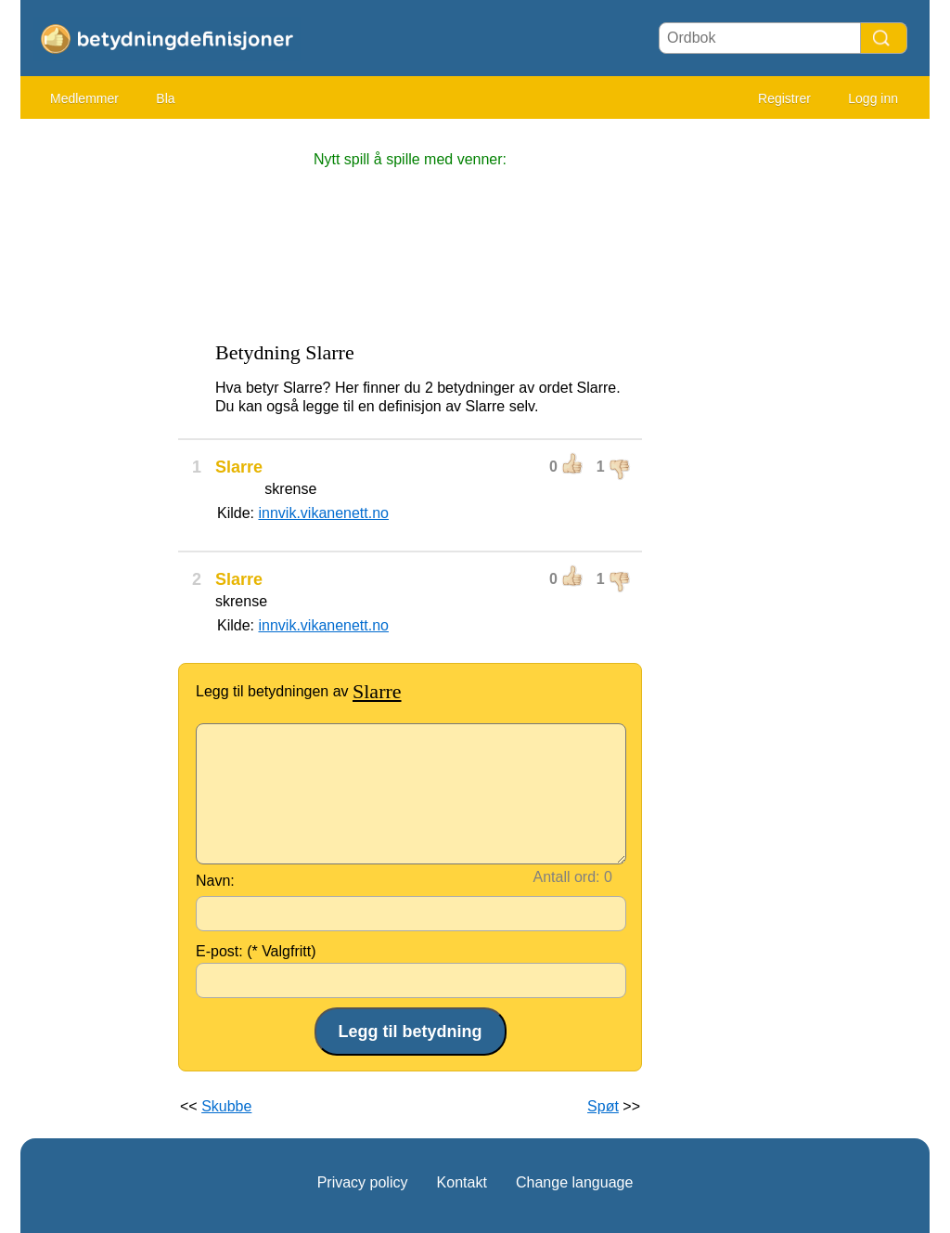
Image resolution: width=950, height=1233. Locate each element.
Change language (574, 1182)
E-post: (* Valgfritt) (256, 951)
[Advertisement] (94, 408)
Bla (165, 98)
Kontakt (462, 1182)
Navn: (215, 881)
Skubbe (226, 1106)
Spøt (603, 1106)
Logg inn (873, 98)
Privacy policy (362, 1182)
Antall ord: (566, 877)
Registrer (784, 98)
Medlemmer (84, 98)
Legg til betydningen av (299, 691)
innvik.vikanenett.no (323, 513)
